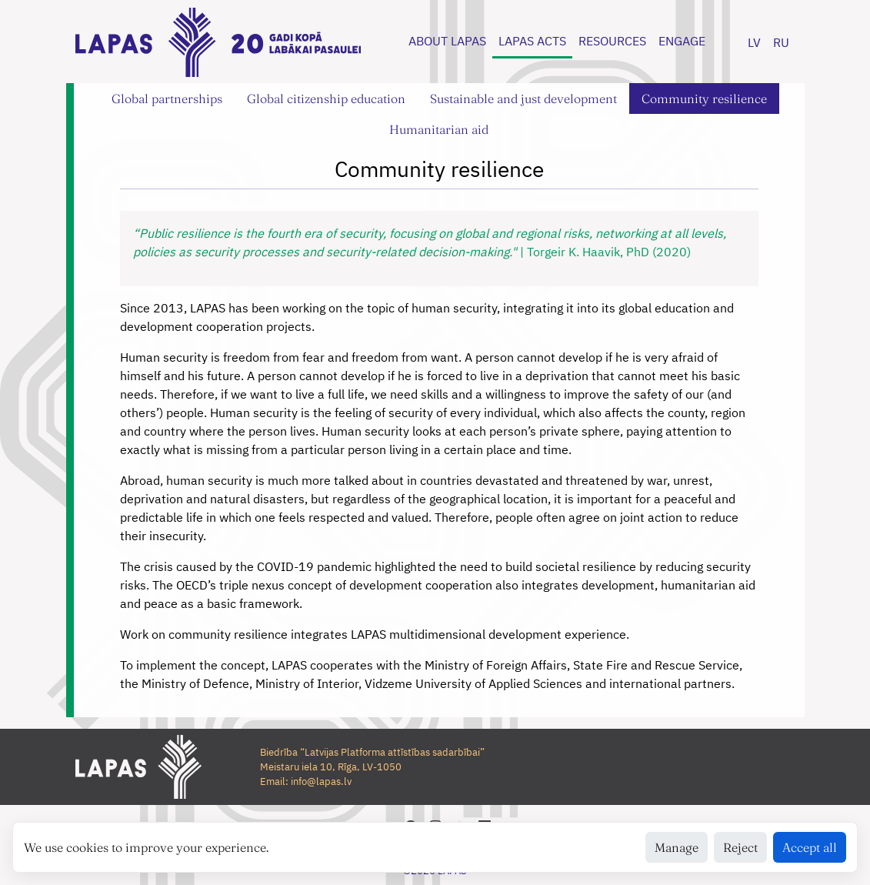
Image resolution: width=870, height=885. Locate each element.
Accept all (809, 847)
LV (754, 42)
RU (781, 42)
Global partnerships (167, 98)
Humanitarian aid (438, 129)
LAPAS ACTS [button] (532, 40)
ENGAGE (681, 40)
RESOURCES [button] (612, 40)
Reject (740, 847)
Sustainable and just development (523, 98)
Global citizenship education (326, 98)
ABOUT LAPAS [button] (447, 40)
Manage (676, 847)
